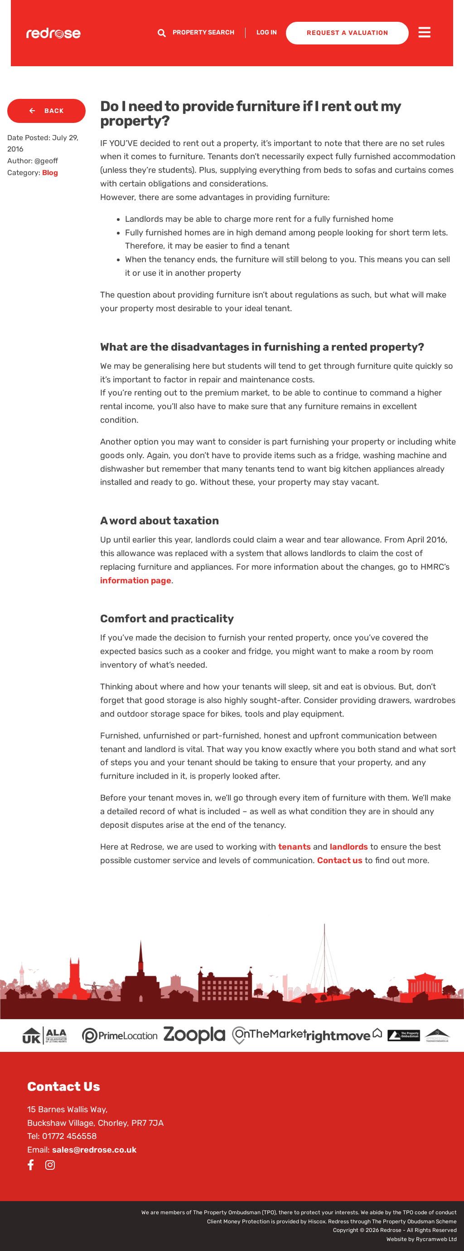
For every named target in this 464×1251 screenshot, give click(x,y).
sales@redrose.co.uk (94, 1150)
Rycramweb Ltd (436, 1239)
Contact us (339, 860)
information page (135, 581)
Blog (50, 172)
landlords (349, 847)
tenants (294, 847)
